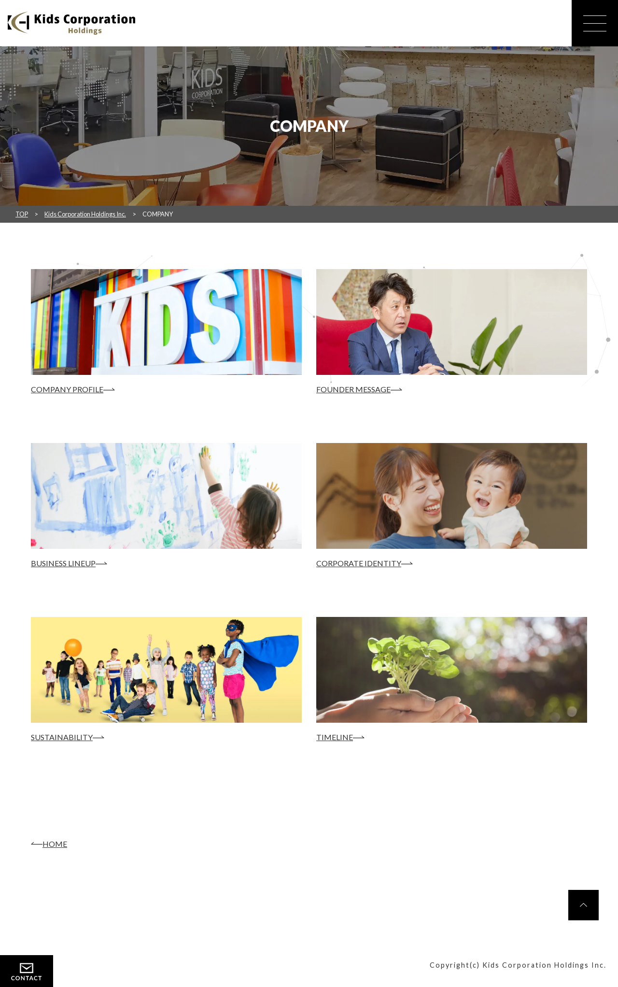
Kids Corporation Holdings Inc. (85, 214)
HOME (54, 843)
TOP (21, 214)
